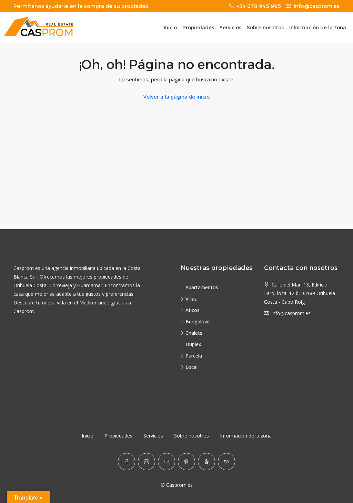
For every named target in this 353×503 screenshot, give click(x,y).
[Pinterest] (186, 461)
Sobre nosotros (265, 27)
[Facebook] (126, 461)
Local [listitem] (189, 367)
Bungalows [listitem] (196, 321)
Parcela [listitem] (191, 355)
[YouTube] (166, 461)
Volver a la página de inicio (176, 96)
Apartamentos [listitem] (199, 287)
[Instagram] (146, 461)
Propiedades (198, 27)
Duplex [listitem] (191, 344)
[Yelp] (206, 461)
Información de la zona (317, 27)
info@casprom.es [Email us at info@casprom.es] (291, 313)
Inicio (170, 27)
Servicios (230, 27)
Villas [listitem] (189, 298)
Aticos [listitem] (190, 310)
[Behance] (226, 461)
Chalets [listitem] (191, 333)
